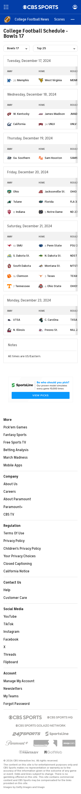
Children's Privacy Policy (22, 548)
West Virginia (53, 80)
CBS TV (8, 514)
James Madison (55, 114)
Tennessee (22, 286)
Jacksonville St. (55, 191)
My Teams (11, 696)
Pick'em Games (15, 427)
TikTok (8, 624)
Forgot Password (16, 704)
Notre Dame (55, 212)
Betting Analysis (16, 450)
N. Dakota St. (53, 255)
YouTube (10, 616)
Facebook (10, 639)
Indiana (20, 212)
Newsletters (12, 689)
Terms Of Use (13, 533)
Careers (9, 491)
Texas (51, 276)
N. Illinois (19, 330)
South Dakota (22, 266)
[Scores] (59, 19)
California (19, 124)
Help (6, 590)
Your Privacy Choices (19, 556)
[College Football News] (32, 19)
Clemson (22, 276)
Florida (49, 202)
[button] (72, 19)
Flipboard (10, 662)
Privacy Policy (14, 541)
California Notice (16, 571)
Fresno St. (51, 330)
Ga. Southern (21, 158)
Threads (9, 654)
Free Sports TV (14, 442)
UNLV (52, 124)
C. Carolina (51, 320)
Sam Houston (53, 158)
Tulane (17, 202)
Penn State (54, 245)
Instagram (11, 632)
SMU (19, 245)
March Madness (15, 457)
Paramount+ (13, 507)
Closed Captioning (17, 564)
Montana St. (52, 266)
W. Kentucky (21, 114)
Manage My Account (18, 681)
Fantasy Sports (15, 435)
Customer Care (15, 598)
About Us (10, 484)
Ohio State (54, 286)
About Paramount (17, 499)
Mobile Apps (12, 465)
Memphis (23, 80)
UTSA (16, 320)
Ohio (16, 191)
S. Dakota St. (21, 255)
